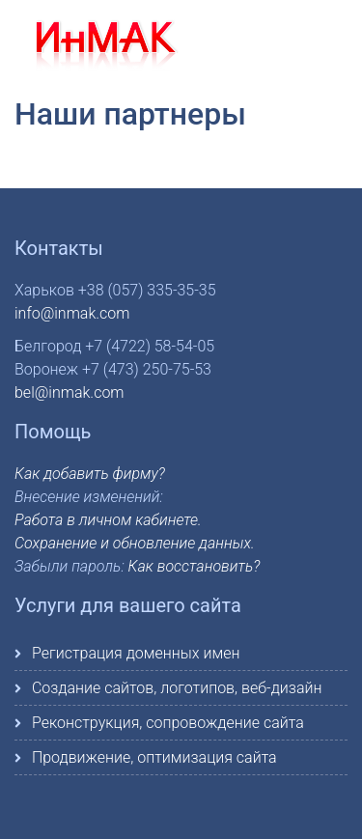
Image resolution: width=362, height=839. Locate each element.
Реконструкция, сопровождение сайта (168, 722)
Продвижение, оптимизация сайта (154, 757)
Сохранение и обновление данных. (134, 543)
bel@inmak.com (69, 392)
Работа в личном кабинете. (108, 520)
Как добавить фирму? (89, 473)
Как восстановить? (194, 566)
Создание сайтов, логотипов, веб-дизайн (177, 688)
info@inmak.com (71, 313)
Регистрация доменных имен (135, 653)
